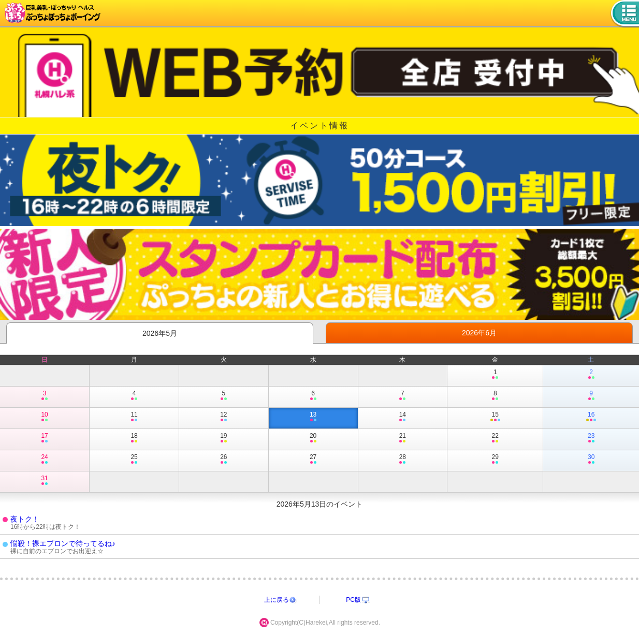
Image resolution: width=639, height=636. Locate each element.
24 (44, 459)
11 (134, 417)
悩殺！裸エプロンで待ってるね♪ (62, 543)
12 (223, 417)
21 (402, 438)
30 (591, 459)
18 (134, 438)
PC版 (353, 599)
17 (44, 438)
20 (313, 438)
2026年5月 (159, 333)
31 (44, 481)
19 (223, 438)
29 (495, 459)
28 (402, 459)
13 (313, 417)
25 (134, 459)
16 (591, 417)
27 (313, 459)
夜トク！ (24, 519)
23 (591, 438)
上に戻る (276, 599)
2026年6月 (479, 333)
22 (495, 438)
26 (223, 459)
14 (402, 417)
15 (495, 417)
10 (44, 417)
